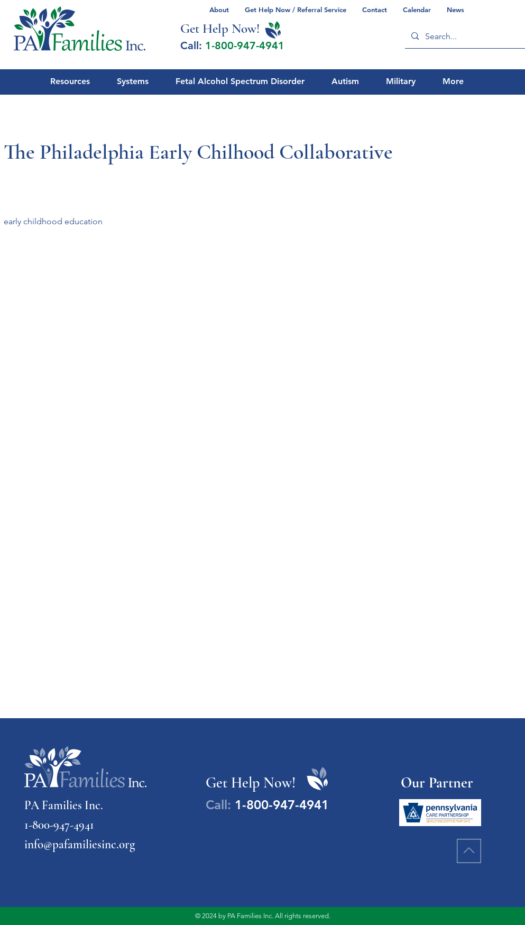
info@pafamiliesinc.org (79, 844)
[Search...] (466, 36)
